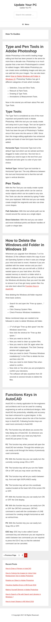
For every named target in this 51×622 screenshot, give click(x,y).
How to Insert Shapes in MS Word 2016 (20, 601)
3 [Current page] (26, 555)
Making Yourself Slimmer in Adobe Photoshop (22, 590)
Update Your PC (25, 4)
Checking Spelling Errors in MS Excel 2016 (21, 585)
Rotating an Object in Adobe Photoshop (20, 580)
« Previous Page (10, 555)
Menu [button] (27, 24)
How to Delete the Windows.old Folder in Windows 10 (25, 244)
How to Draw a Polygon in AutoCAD (18, 568)
